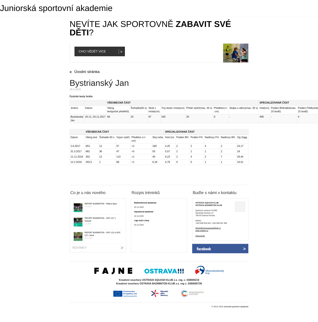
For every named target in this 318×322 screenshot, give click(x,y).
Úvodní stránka (87, 72)
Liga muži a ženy (141, 220)
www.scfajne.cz (201, 231)
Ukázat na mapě (240, 207)
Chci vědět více (92, 51)
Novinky (79, 247)
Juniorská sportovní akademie (56, 8)
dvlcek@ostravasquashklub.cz (208, 228)
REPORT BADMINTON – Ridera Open (101, 204)
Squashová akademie (143, 212)
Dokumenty (200, 236)
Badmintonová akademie (145, 203)
